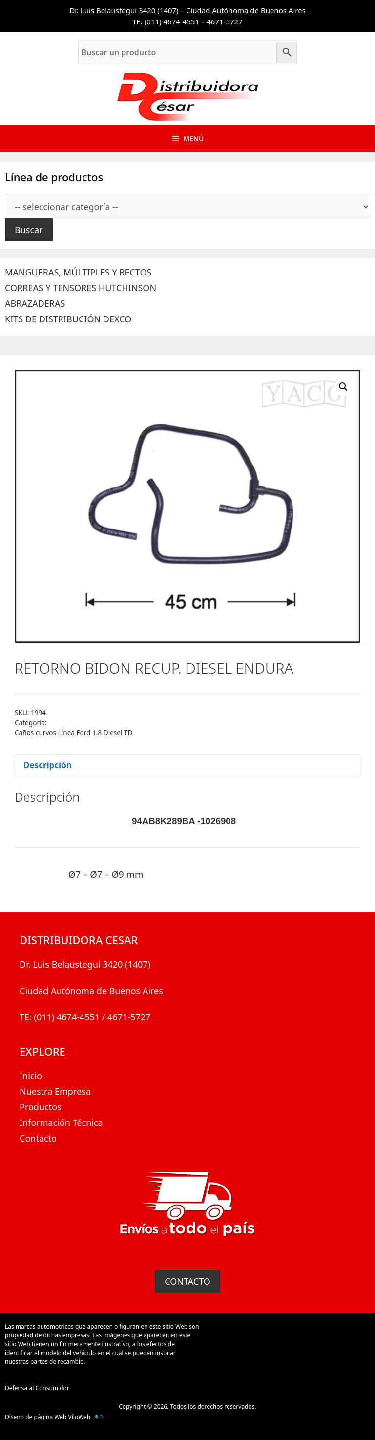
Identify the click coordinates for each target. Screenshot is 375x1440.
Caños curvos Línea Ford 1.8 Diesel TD (74, 732)
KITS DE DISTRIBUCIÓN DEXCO (68, 319)
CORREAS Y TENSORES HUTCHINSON (80, 288)
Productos (41, 1107)
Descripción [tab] (47, 765)
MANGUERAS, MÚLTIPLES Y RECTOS (78, 272)
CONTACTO (187, 1281)
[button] (343, 387)
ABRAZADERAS (35, 303)
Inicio (31, 1075)
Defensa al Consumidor (37, 1388)
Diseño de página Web (35, 1417)
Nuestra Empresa (55, 1091)
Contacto (38, 1138)
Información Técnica (61, 1122)
